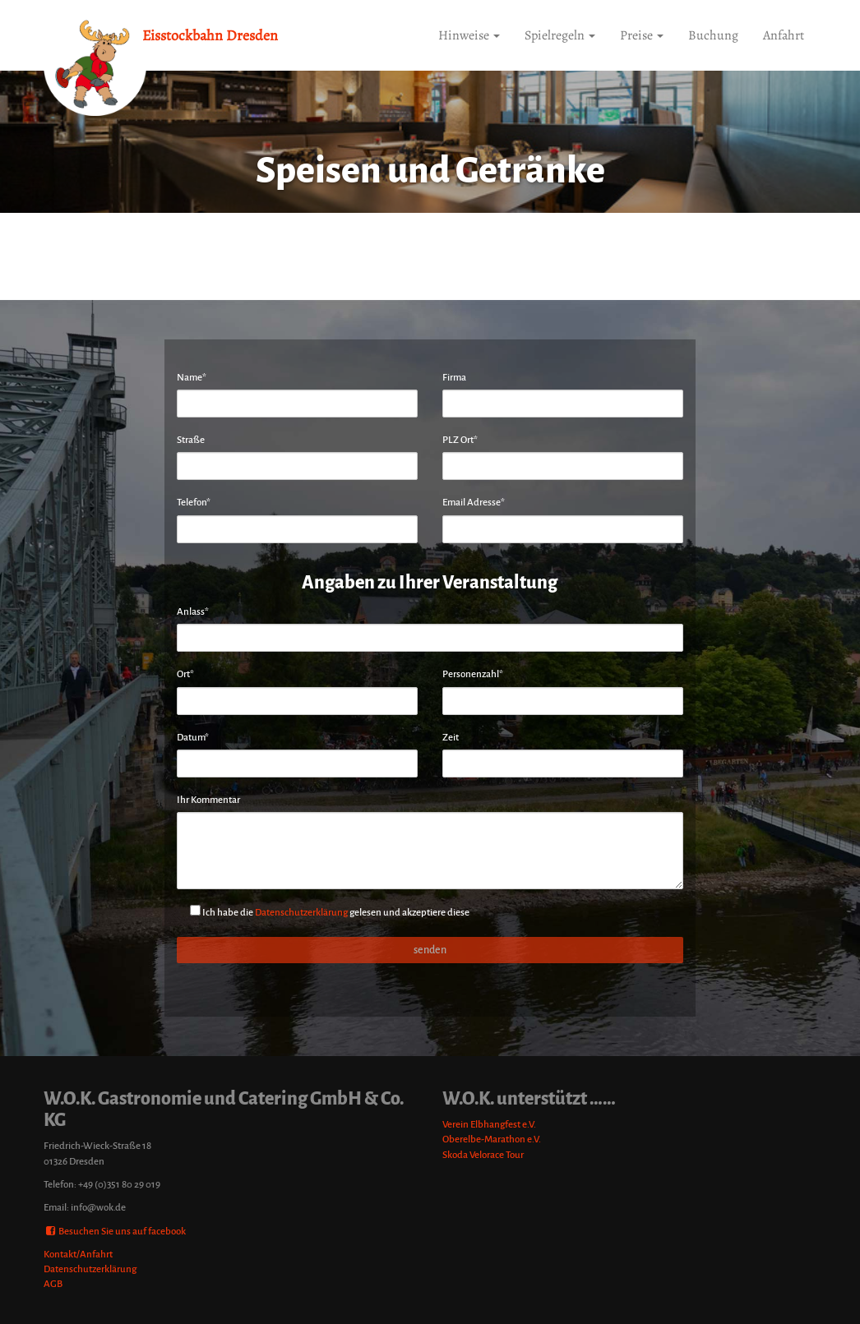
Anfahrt (783, 35)
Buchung (713, 35)
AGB (53, 1284)
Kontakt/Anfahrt (78, 1254)
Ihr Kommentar (208, 800)
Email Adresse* (473, 502)
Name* (191, 377)
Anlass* (193, 612)
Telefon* (193, 502)
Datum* (193, 737)
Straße (191, 440)
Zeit (450, 737)
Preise (641, 35)
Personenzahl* (472, 674)
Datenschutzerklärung (301, 912)
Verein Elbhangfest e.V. (489, 1124)
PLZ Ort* (460, 440)
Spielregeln (560, 35)
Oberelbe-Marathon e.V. (491, 1139)
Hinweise (469, 35)
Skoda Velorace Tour (483, 1155)
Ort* (185, 674)
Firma (454, 377)
